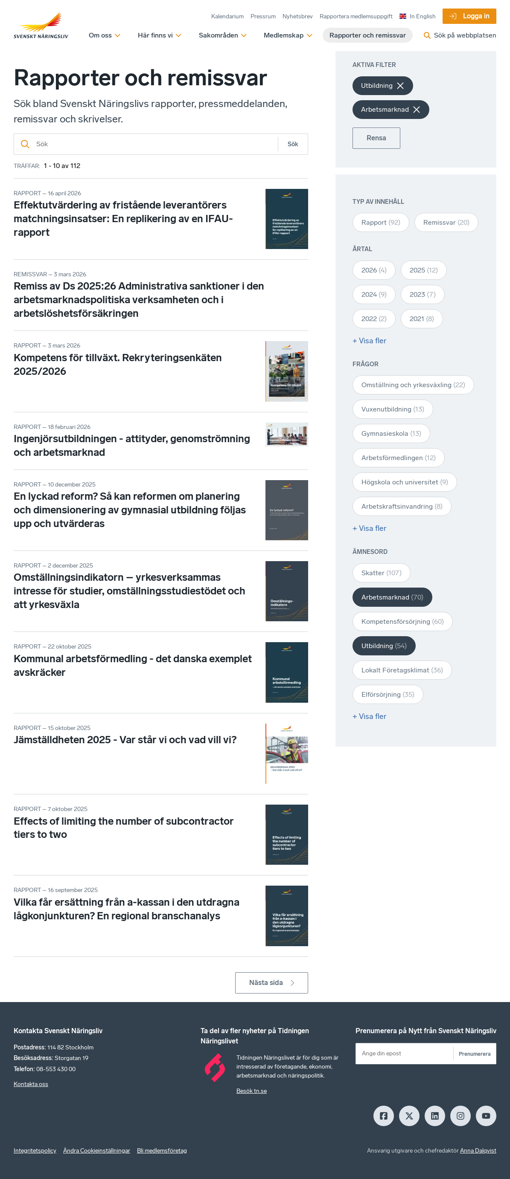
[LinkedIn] (435, 1116)
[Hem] (41, 26)
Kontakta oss (31, 1084)
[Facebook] (383, 1116)
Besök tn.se (251, 1091)
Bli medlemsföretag (162, 1150)
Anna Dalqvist (478, 1150)
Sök (293, 144)
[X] (409, 1116)
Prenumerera (475, 1054)
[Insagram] (460, 1116)
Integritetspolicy (35, 1150)
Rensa (376, 138)
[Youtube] (486, 1116)
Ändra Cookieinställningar (96, 1150)
